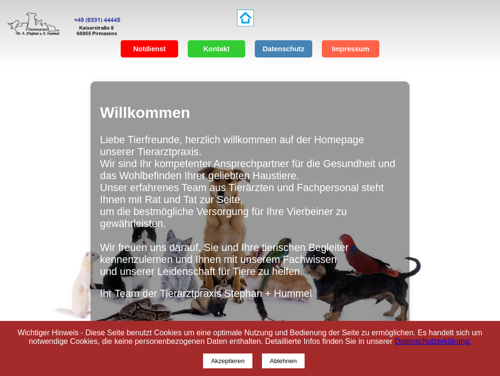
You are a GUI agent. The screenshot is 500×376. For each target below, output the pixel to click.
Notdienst (149, 49)
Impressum (350, 49)
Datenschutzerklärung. (433, 341)
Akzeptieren (227, 361)
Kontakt (217, 49)
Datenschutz (283, 49)
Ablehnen (283, 361)
